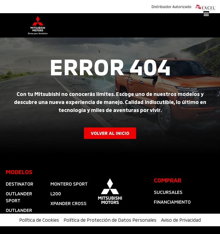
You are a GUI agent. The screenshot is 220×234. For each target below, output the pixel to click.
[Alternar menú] (206, 14)
